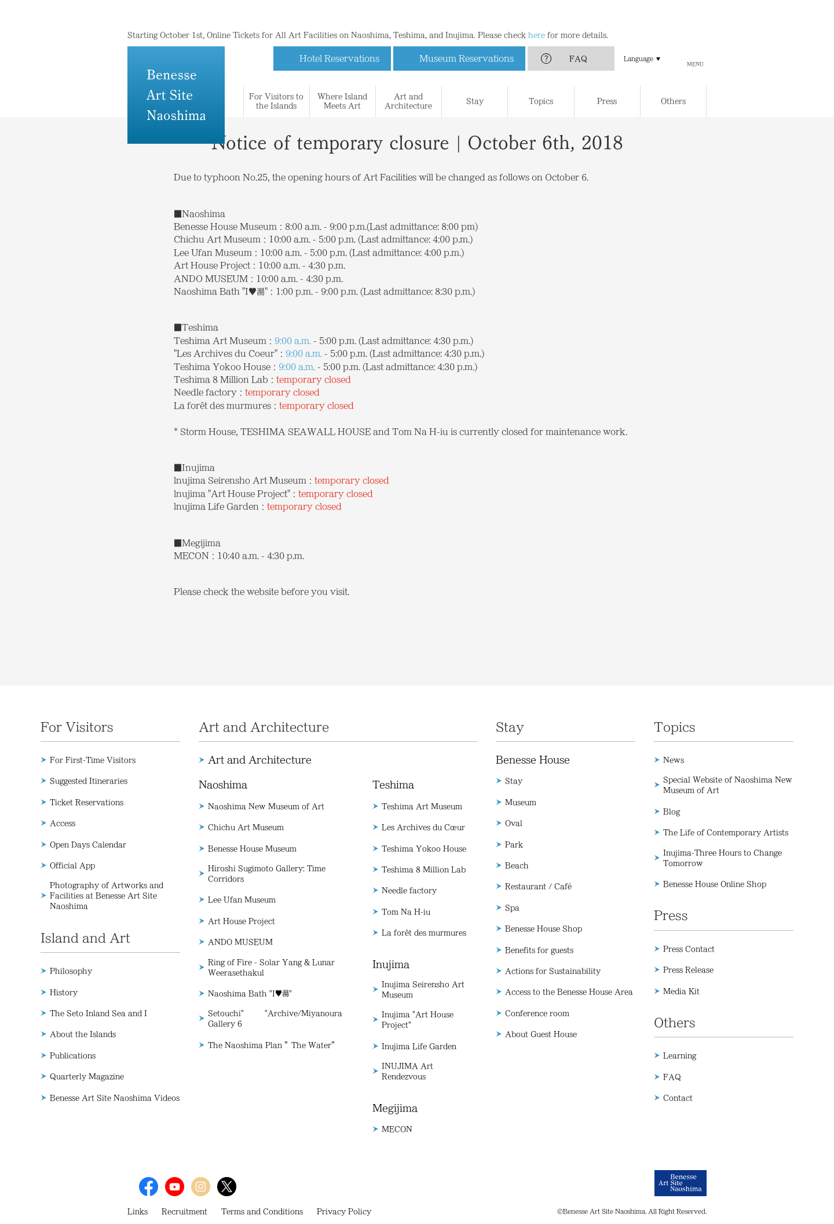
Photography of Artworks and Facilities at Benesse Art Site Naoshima (106, 895)
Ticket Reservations (86, 802)
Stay (513, 780)
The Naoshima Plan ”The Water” (273, 1044)
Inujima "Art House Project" (417, 1019)
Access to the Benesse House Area (569, 991)
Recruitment (184, 1211)
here (536, 11)
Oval (513, 822)
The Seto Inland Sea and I (98, 1013)
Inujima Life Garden (419, 1046)
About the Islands (83, 1033)
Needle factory (409, 890)
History (64, 992)
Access (62, 822)
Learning (679, 1055)
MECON (397, 1128)
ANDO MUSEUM (240, 941)
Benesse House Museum (252, 848)
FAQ (578, 35)
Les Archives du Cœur (423, 827)
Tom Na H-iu (406, 911)
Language (638, 35)
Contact (678, 1097)
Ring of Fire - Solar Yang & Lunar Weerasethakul (271, 967)
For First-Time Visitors (93, 759)
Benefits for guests (539, 949)
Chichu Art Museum (246, 827)
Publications (73, 1055)
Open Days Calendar (88, 844)
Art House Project (241, 920)
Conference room (537, 1013)
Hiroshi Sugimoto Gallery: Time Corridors (266, 873)
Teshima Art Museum (422, 806)
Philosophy (71, 970)
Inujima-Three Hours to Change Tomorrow (722, 857)
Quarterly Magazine (87, 1076)
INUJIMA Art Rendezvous (407, 1071)
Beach (517, 865)
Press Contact (689, 948)
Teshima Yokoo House (424, 848)
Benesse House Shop (543, 928)
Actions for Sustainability (553, 970)
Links (137, 1211)
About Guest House (541, 1033)
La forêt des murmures (424, 932)
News (673, 759)
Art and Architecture (260, 759)
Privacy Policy (344, 1211)
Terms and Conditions (262, 1211)
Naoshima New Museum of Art (266, 806)
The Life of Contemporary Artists (725, 832)
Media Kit (681, 991)
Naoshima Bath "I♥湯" (250, 993)
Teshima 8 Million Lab (424, 869)
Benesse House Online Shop (714, 883)
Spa (512, 907)
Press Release (688, 969)
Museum (520, 802)
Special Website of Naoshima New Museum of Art (727, 784)
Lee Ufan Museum (242, 899)
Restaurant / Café (538, 886)
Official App (72, 865)
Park (514, 844)
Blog (671, 811)
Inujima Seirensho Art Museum (423, 989)
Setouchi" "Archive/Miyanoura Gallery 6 (275, 1018)
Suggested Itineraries (88, 780)
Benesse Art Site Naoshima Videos (115, 1097)
